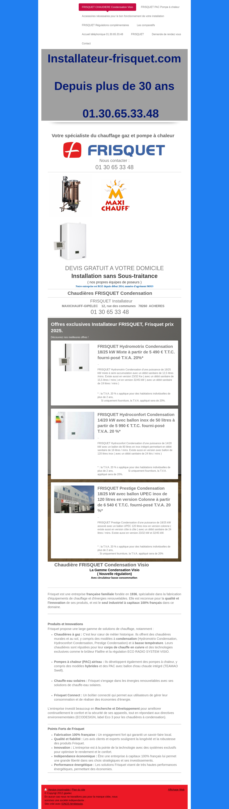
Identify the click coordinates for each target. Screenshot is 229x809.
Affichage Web (176, 789)
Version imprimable (57, 789)
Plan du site (78, 789)
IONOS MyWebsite (72, 803)
